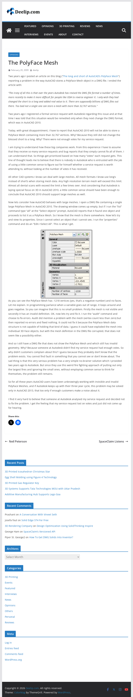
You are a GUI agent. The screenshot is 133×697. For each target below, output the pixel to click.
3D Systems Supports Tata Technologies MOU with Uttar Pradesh (42, 488)
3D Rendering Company (18, 525)
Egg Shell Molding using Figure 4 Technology (31, 477)
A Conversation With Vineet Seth (38, 514)
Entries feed (12, 648)
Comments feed (14, 654)
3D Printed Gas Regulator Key (22, 483)
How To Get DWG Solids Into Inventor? (51, 537)
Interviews (31, 34)
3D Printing (66, 26)
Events (48, 34)
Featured (30, 26)
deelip (36, 70)
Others (9, 611)
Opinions (48, 26)
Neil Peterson (16, 441)
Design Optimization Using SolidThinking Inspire (65, 525)
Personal (10, 616)
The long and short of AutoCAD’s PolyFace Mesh (90, 76)
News (99, 26)
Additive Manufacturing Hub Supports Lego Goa (32, 494)
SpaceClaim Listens (113, 441)
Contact (77, 34)
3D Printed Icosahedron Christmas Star (27, 471)
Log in (8, 642)
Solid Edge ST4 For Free (34, 520)
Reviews (85, 26)
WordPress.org (13, 659)
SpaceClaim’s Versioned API (39, 531)
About (63, 34)
